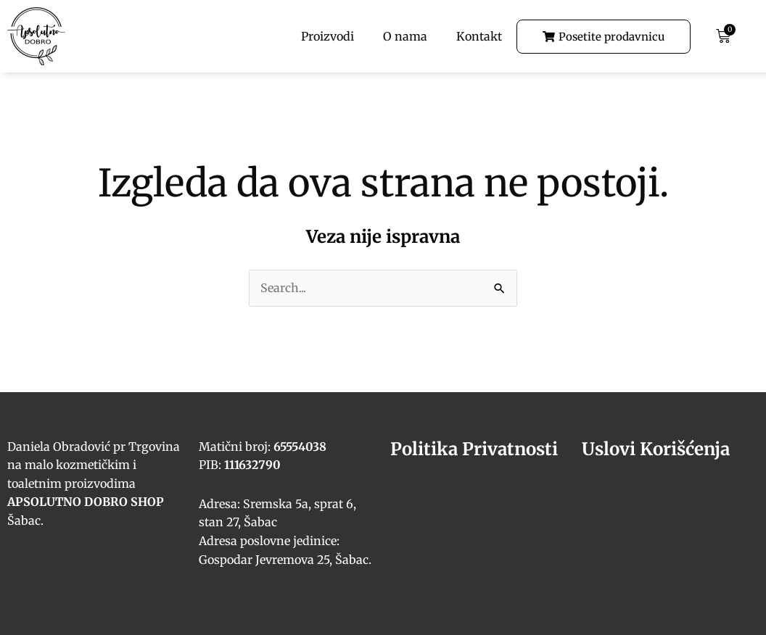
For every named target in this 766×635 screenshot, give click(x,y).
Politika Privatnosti (474, 449)
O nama (405, 36)
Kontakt (479, 36)
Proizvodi (327, 36)
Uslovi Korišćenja (656, 449)
